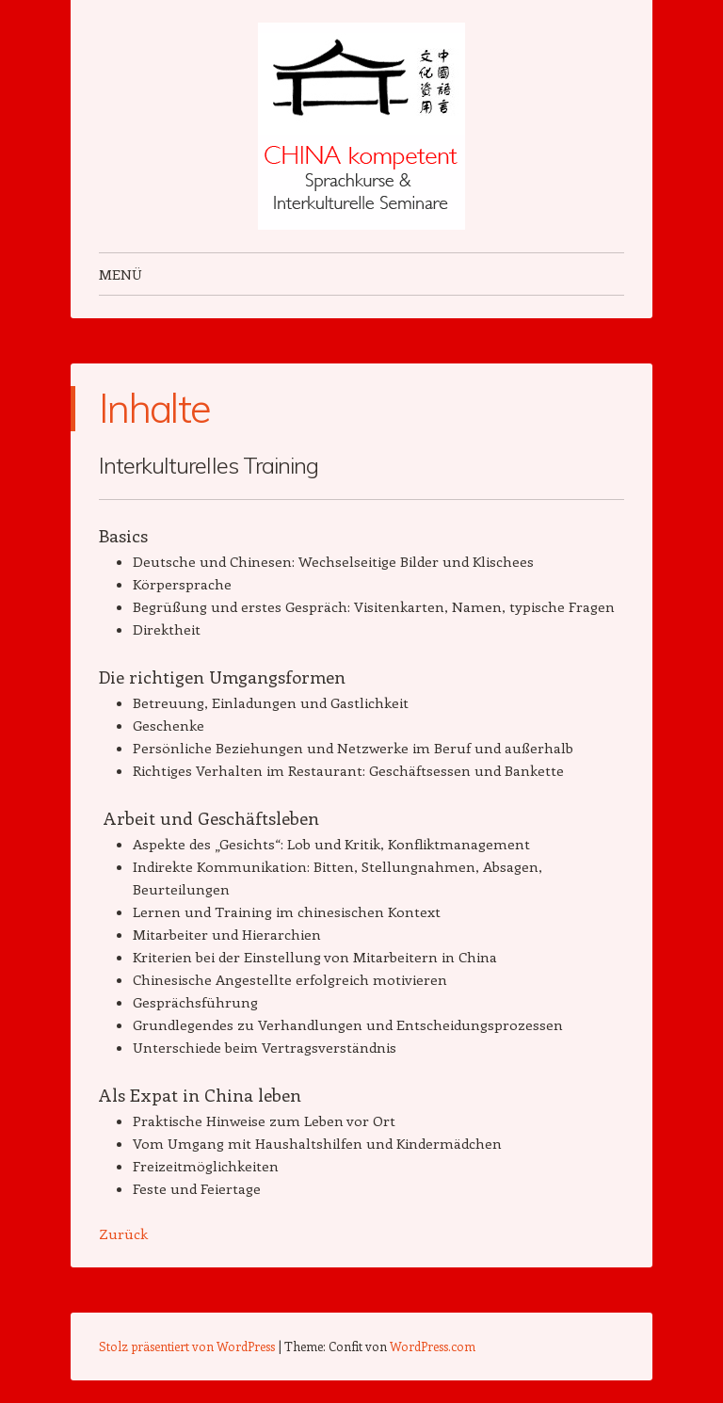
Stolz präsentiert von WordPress (187, 1346)
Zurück (123, 1233)
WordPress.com (432, 1346)
